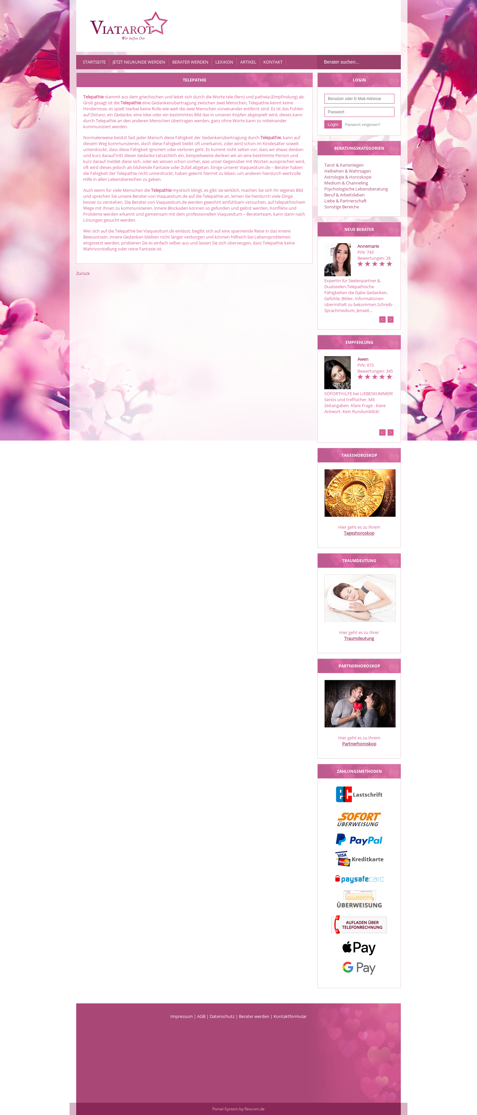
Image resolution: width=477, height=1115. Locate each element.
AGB (201, 1016)
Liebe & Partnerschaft (345, 201)
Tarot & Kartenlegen (344, 165)
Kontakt (273, 62)
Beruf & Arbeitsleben (344, 195)
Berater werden (190, 62)
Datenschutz (222, 1016)
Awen (362, 359)
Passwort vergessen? (362, 124)
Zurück (83, 273)
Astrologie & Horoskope (347, 177)
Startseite (94, 62)
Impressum (181, 1016)
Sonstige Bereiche (341, 207)
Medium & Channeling (346, 183)
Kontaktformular (290, 1016)
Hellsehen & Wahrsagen (347, 171)
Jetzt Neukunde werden (139, 62)
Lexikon (224, 62)
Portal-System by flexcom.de (238, 1109)
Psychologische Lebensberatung (356, 189)
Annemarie (368, 246)
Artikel (248, 62)
